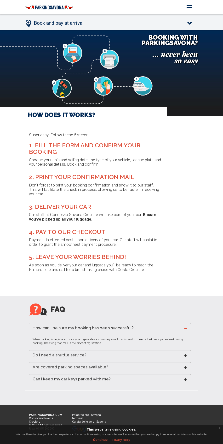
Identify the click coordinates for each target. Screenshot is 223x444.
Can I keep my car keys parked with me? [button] (72, 379)
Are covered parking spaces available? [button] (70, 367)
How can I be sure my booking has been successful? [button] (83, 327)
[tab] (110, 328)
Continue (100, 440)
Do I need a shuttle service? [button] (59, 355)
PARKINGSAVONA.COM (45, 415)
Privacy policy (121, 440)
